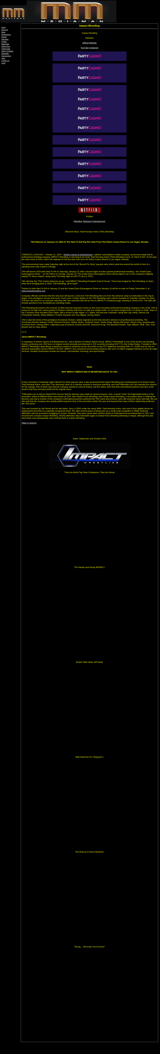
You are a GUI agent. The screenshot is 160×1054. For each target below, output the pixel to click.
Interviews (5, 39)
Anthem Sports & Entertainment (77, 254)
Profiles (4, 42)
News (3, 32)
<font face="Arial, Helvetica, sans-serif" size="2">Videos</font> (89, 78)
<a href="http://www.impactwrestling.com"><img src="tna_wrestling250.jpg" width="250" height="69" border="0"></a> (89, 56)
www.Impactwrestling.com (33, 291)
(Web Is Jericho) (29, 423)
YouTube (85, 48)
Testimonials (5, 49)
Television (87, 221)
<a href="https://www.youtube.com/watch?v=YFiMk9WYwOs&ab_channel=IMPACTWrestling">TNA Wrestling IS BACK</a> (89, 90)
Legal (3, 63)
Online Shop (5, 46)
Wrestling (78, 221)
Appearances (6, 34)
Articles (4, 37)
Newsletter (5, 53)
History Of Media (7, 51)
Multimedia (5, 44)
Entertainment (98, 221)
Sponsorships (6, 56)
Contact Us (5, 61)
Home (3, 27)
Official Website (89, 43)
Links (3, 58)
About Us (4, 30)
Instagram (93, 48)
